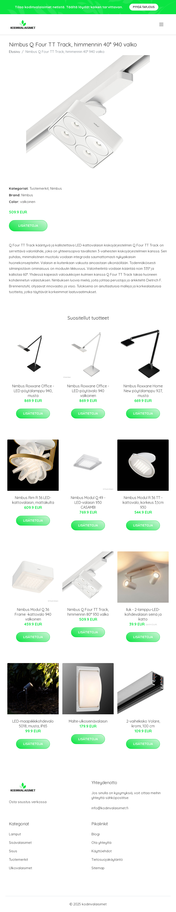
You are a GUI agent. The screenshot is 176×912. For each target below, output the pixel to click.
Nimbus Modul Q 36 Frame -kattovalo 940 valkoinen (33, 614)
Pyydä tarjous (144, 7)
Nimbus (56, 188)
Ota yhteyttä (101, 842)
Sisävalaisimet (20, 842)
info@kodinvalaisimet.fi (109, 808)
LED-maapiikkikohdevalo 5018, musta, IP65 (33, 723)
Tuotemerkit (39, 188)
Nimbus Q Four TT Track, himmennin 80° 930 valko (88, 612)
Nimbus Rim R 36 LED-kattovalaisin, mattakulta (33, 500)
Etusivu (14, 51)
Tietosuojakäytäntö (107, 859)
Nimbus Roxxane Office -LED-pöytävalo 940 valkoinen (88, 391)
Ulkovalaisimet (20, 868)
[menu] (161, 24)
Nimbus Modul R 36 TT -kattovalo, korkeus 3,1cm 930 (143, 502)
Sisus (13, 851)
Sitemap (97, 868)
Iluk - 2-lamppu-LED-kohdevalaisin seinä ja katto (143, 614)
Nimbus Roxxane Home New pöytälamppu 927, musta (143, 391)
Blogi (95, 834)
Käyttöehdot (101, 851)
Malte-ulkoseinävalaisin (88, 721)
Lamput (15, 834)
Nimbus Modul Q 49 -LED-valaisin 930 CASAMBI (88, 502)
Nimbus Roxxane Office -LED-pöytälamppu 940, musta (33, 391)
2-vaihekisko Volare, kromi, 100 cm (143, 723)
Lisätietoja (28, 226)
